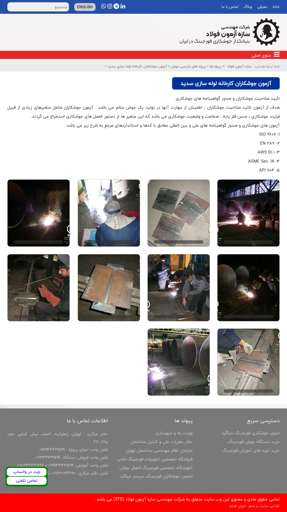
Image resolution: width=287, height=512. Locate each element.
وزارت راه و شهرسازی (174, 433)
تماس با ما (229, 6)
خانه (276, 6)
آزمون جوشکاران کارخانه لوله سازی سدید (137, 66)
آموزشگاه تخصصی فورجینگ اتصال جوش (156, 468)
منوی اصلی (266, 55)
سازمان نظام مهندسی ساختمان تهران (159, 450)
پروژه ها (215, 66)
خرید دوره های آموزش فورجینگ (251, 450)
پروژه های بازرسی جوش (188, 66)
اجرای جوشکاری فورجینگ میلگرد (251, 433)
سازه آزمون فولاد (239, 66)
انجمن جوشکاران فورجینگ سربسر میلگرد (156, 476)
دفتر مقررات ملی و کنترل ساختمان (162, 441)
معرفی (261, 6)
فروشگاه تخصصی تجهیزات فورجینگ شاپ (155, 459)
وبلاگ (247, 6)
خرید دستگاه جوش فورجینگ (254, 441)
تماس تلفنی (27, 480)
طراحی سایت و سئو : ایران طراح (255, 505)
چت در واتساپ (26, 472)
